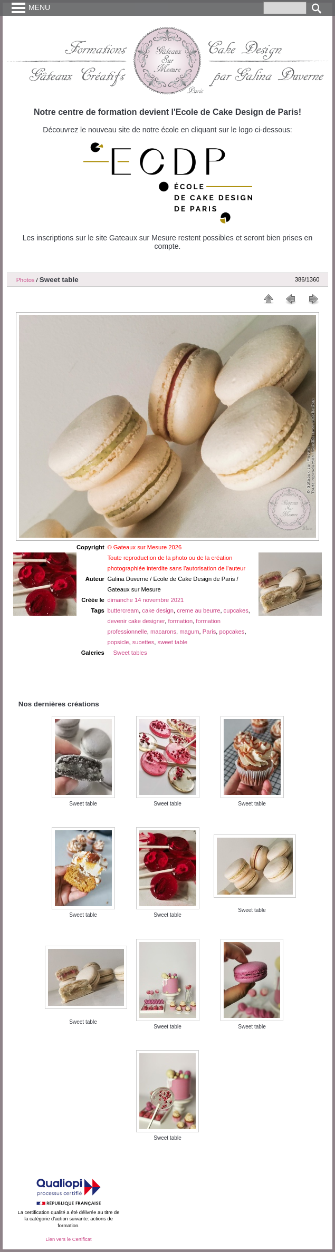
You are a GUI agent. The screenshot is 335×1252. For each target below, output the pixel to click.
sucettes (143, 642)
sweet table (173, 642)
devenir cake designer (136, 621)
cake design (158, 610)
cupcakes (236, 610)
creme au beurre (198, 610)
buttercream (123, 610)
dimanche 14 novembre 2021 (145, 600)
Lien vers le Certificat (68, 1239)
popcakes (232, 631)
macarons (163, 631)
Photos (25, 280)
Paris (209, 631)
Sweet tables (130, 652)
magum (189, 631)
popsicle (118, 642)
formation (180, 621)
